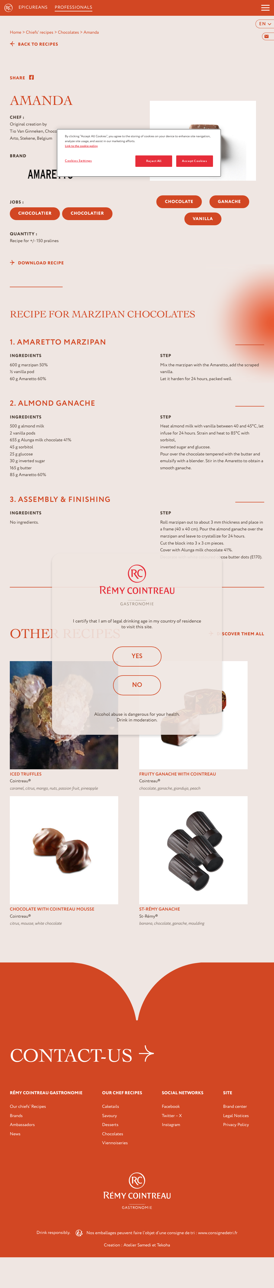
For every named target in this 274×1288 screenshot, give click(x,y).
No (137, 685)
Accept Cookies (194, 161)
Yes (137, 656)
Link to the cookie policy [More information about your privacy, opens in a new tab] (81, 146)
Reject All (154, 161)
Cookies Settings (78, 160)
